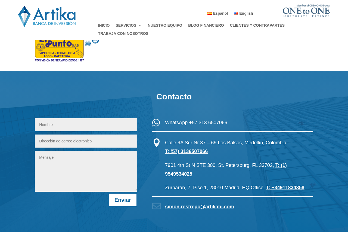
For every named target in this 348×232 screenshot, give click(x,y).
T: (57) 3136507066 (186, 151)
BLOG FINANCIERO (206, 25)
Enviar (122, 200)
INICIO (104, 25)
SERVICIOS (126, 25)
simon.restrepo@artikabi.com (199, 206)
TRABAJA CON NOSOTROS (123, 34)
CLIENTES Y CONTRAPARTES (257, 25)
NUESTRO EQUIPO (165, 25)
